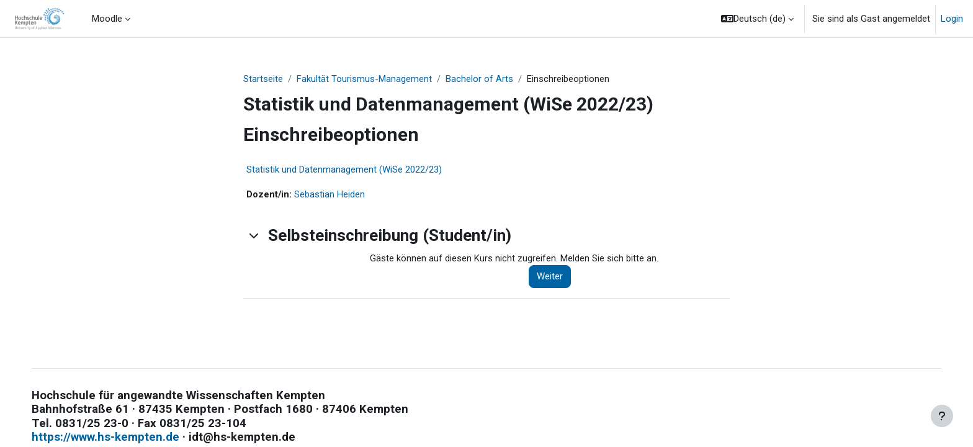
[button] (757, 18)
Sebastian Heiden (330, 195)
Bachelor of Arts (479, 78)
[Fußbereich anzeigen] (942, 416)
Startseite (263, 78)
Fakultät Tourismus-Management (364, 78)
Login (952, 18)
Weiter (550, 277)
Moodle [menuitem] (107, 18)
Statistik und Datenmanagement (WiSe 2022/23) (344, 170)
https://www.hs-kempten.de (118, 438)
